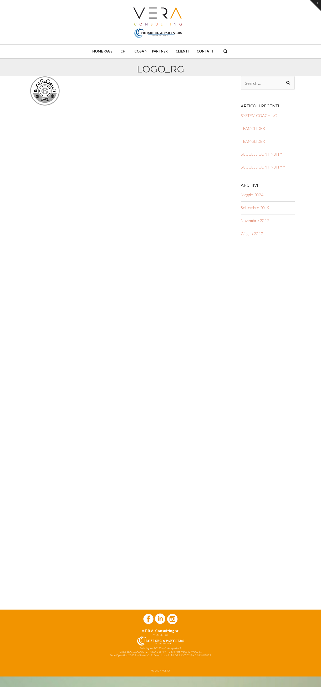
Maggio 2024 (252, 194)
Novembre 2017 (255, 220)
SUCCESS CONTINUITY (261, 154)
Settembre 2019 (255, 207)
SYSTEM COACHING (259, 115)
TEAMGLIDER (253, 128)
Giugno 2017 (252, 233)
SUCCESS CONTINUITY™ (263, 167)
